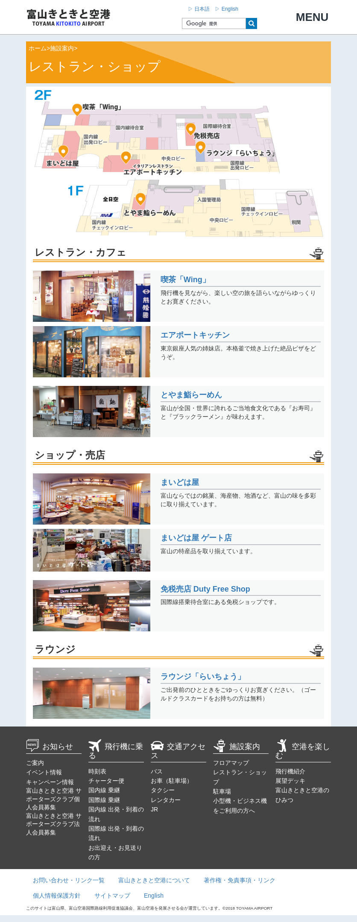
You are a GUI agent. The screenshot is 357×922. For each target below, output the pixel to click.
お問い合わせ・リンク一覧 (69, 880)
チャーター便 (106, 780)
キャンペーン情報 (50, 782)
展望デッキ (290, 780)
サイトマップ (112, 895)
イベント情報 (44, 772)
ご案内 (35, 762)
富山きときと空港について (154, 880)
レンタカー (166, 800)
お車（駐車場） (172, 780)
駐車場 (222, 791)
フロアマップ (231, 762)
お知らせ (49, 746)
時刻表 (97, 771)
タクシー (163, 790)
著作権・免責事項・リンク (239, 880)
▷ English (226, 9)
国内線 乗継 (104, 790)
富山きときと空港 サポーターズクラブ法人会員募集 (54, 824)
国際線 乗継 (104, 800)
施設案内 (236, 746)
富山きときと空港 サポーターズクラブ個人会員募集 (54, 799)
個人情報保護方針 (57, 895)
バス (157, 771)
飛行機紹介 (290, 771)
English (154, 895)
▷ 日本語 (199, 9)
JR (154, 809)
